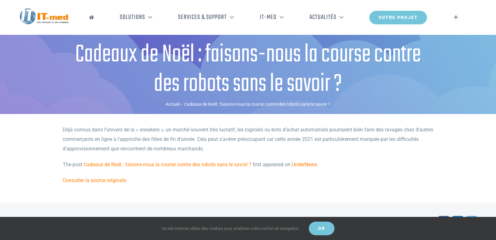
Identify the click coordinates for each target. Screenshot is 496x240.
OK (321, 228)
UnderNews (304, 164)
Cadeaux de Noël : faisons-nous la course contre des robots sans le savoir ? (167, 164)
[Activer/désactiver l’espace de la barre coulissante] (455, 17)
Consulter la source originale (94, 180)
